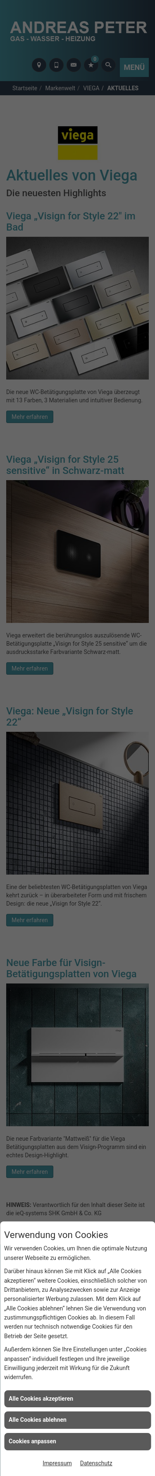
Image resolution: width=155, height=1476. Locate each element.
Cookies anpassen (32, 1441)
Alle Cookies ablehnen (38, 1419)
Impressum (57, 1463)
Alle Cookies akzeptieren (41, 1398)
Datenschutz (96, 1463)
